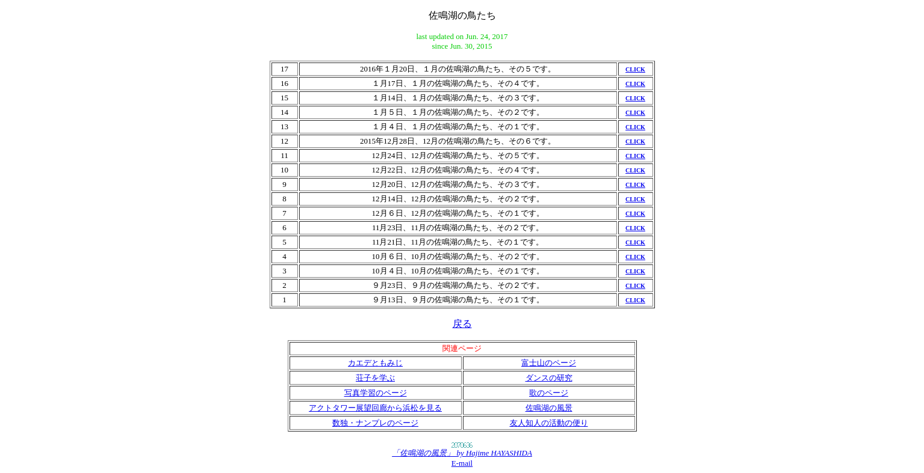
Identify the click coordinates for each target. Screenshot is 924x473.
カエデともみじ (375, 362)
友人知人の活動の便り (549, 422)
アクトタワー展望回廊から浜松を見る (375, 407)
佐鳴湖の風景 (549, 407)
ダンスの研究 (549, 377)
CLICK (635, 69)
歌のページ (548, 392)
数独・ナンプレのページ (375, 422)
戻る (462, 324)
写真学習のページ (375, 392)
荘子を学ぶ (375, 377)
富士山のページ (548, 362)
